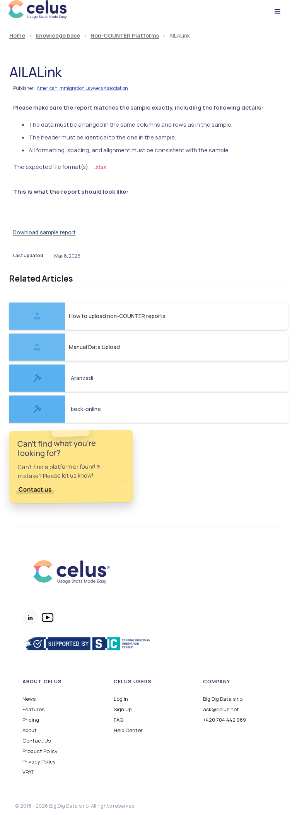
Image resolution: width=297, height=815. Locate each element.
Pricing (30, 719)
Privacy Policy (39, 761)
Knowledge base (58, 36)
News (29, 699)
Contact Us (36, 740)
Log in (121, 699)
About (29, 730)
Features (33, 709)
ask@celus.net (221, 709)
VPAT (28, 772)
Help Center (128, 730)
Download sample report (44, 232)
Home (17, 36)
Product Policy (40, 751)
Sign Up (122, 709)
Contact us (34, 489)
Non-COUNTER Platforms (124, 36)
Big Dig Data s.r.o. (223, 699)
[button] (277, 11)
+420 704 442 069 (224, 719)
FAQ (118, 719)
